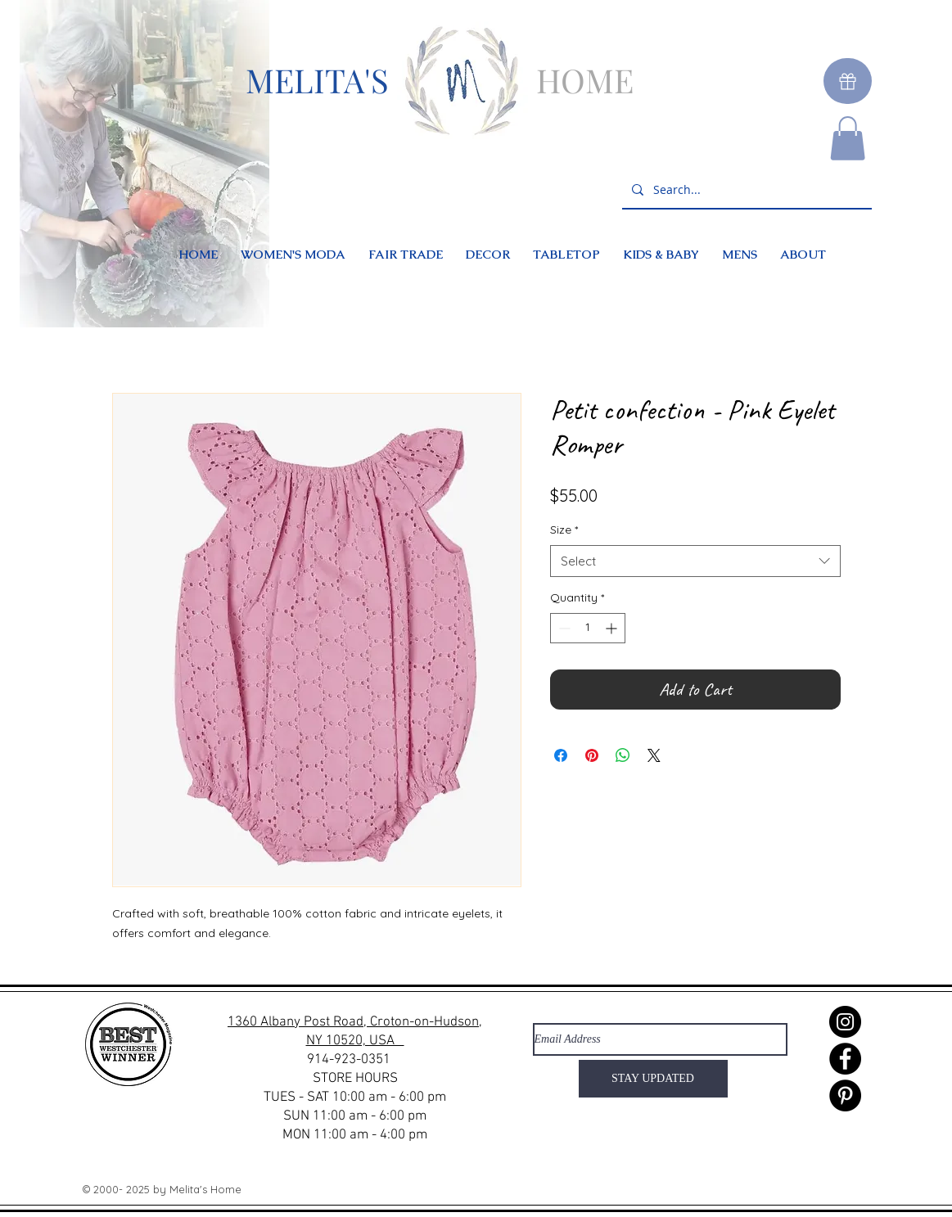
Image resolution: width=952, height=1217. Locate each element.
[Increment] (612, 628)
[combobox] (695, 561)
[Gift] (847, 81)
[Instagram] (845, 1022)
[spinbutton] (587, 628)
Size (564, 529)
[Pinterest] (845, 1095)
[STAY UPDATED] (653, 1079)
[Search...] (745, 190)
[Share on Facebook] (561, 755)
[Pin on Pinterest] (592, 755)
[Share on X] (654, 755)
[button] (847, 138)
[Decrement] (563, 628)
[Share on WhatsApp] (623, 755)
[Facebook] (845, 1059)
